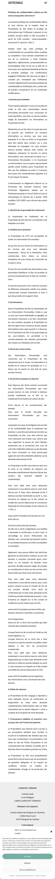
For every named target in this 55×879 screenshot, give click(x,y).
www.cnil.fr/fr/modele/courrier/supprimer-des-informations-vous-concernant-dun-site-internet (26, 679)
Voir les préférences (27, 870)
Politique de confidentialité (24, 875)
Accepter (27, 856)
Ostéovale (15, 2)
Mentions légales (40, 875)
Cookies (12, 875)
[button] (51, 831)
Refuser (27, 863)
